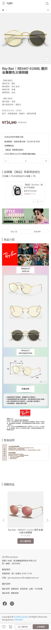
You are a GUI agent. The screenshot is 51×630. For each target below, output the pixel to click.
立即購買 (41, 626)
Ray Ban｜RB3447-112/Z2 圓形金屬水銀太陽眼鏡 (25, 531)
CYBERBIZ (18, 619)
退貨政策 (24, 588)
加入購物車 (23, 626)
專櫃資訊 (15, 588)
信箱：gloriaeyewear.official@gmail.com (20, 577)
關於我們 (6, 588)
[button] (47, 520)
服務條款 (15, 593)
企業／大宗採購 (35, 588)
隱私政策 (6, 593)
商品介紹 (14, 231)
